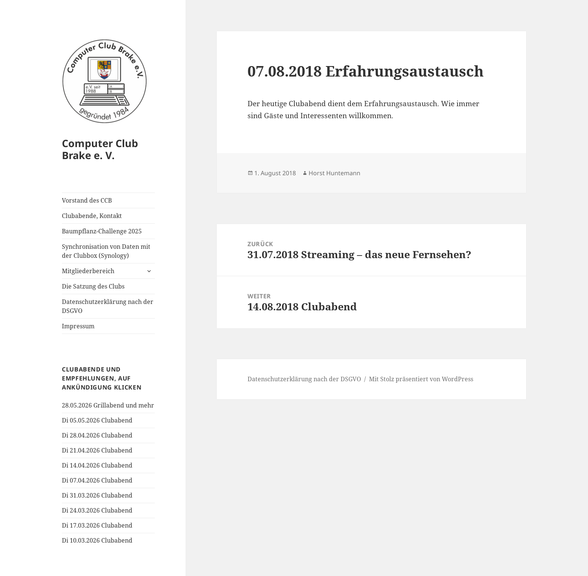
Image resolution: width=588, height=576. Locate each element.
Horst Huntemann (334, 173)
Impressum (78, 326)
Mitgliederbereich (88, 271)
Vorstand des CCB (87, 200)
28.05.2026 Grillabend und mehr (108, 405)
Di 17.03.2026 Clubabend (97, 525)
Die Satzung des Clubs (93, 286)
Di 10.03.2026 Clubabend (97, 540)
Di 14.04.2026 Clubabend (97, 465)
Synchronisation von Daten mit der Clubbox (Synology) (106, 251)
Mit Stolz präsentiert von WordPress (421, 379)
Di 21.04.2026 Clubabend (97, 450)
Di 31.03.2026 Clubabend (97, 495)
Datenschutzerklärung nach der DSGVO (107, 306)
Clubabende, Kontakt (92, 216)
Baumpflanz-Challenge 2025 (102, 231)
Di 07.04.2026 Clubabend (97, 480)
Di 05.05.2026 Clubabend (97, 420)
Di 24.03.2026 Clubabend (97, 510)
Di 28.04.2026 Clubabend (97, 435)
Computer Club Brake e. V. (100, 149)
